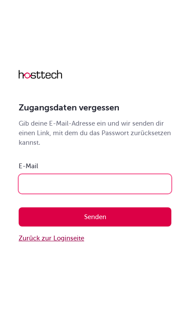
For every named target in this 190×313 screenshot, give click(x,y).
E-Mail (28, 166)
